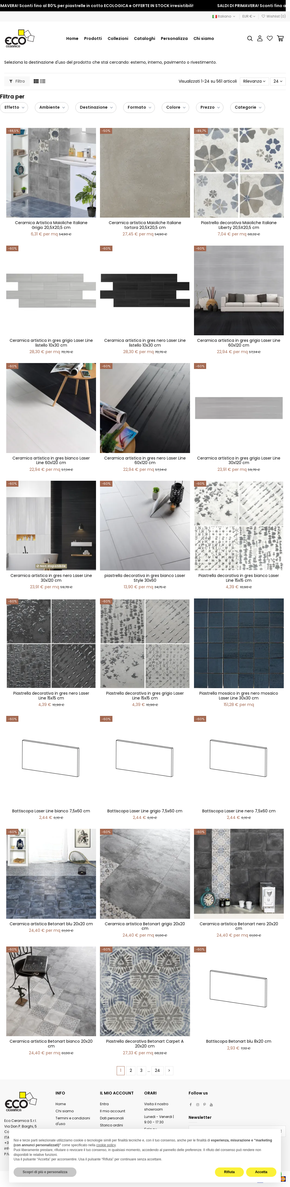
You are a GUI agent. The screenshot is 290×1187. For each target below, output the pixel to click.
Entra (104, 1104)
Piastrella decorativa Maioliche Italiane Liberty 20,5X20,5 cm (239, 225)
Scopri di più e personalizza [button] (45, 1172)
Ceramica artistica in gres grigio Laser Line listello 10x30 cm (51, 343)
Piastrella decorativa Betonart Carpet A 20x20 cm (145, 1043)
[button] (118, 38)
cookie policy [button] (106, 1145)
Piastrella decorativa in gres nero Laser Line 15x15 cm (51, 695)
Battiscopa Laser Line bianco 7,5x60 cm (51, 811)
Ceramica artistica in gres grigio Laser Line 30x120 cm (238, 460)
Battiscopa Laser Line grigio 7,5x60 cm (144, 811)
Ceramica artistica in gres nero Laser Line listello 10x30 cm (145, 343)
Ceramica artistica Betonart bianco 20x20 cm (51, 1043)
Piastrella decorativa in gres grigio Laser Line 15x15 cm (145, 695)
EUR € (248, 16)
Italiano (224, 16)
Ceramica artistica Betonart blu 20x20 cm (51, 924)
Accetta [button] (261, 1172)
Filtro (17, 81)
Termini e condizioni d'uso (73, 1121)
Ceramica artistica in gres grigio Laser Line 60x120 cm (238, 343)
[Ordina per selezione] (254, 82)
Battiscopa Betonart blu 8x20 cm (238, 1041)
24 (278, 81)
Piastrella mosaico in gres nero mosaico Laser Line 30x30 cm (238, 695)
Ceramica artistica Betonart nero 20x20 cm (239, 926)
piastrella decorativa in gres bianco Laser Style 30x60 (145, 578)
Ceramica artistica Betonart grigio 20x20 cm (145, 926)
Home (61, 1104)
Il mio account (112, 1111)
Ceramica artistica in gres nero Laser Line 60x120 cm (145, 460)
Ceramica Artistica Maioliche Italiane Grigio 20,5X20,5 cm (51, 225)
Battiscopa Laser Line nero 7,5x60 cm (239, 811)
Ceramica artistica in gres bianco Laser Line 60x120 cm (51, 460)
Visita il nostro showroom (156, 1107)
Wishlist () (273, 16)
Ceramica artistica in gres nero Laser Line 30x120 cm (51, 578)
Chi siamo (65, 1111)
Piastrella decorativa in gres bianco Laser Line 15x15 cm (239, 578)
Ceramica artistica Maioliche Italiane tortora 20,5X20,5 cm (145, 225)
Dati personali (112, 1118)
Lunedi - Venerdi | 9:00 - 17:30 (159, 1119)
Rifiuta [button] (229, 1172)
